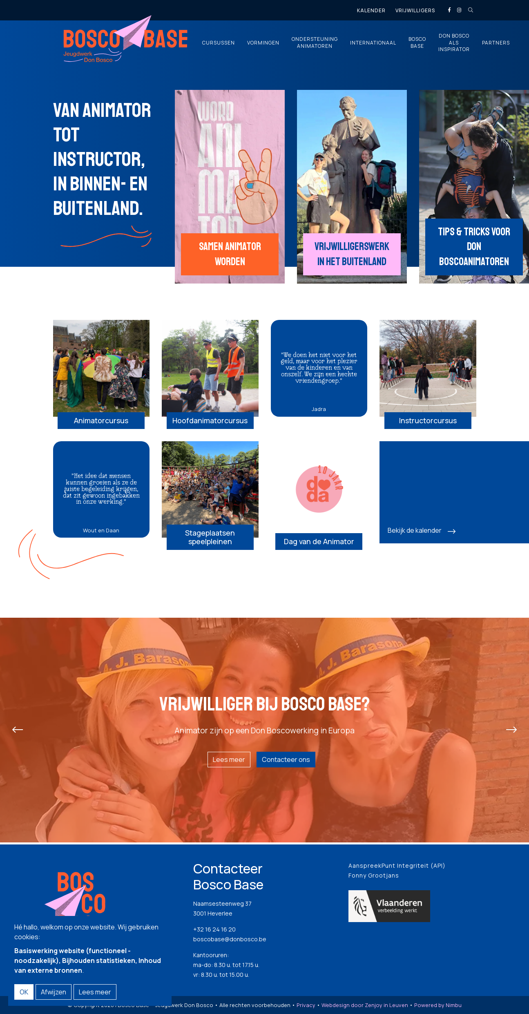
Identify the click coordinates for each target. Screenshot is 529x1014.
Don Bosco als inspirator (454, 43)
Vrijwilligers (415, 10)
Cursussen (218, 43)
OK (24, 991)
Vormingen (263, 43)
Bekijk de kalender (415, 537)
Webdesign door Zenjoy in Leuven (364, 1007)
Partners (496, 43)
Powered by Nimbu (438, 1007)
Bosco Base (417, 42)
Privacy (306, 1007)
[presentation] (17, 734)
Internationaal (373, 43)
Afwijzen (53, 991)
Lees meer (229, 764)
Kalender (371, 10)
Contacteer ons (286, 764)
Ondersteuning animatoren (315, 42)
